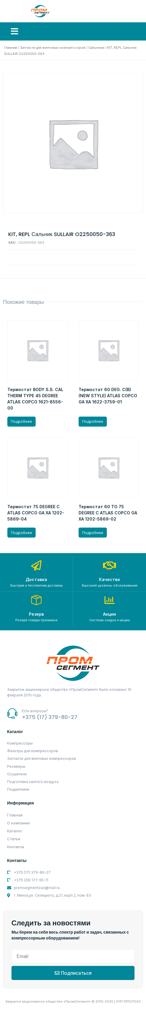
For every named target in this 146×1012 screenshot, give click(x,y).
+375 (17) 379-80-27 (49, 717)
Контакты (15, 846)
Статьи (13, 838)
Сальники (96, 48)
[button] (14, 31)
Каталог (14, 831)
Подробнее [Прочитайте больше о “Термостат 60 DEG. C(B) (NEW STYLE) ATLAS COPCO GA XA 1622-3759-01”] (92, 421)
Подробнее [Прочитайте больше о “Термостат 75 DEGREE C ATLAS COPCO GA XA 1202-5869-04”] (21, 533)
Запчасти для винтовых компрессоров (52, 48)
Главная (10, 48)
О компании (18, 823)
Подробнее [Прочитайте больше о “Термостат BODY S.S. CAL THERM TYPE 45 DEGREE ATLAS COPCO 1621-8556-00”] (21, 421)
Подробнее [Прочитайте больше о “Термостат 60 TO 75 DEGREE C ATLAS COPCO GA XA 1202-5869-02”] (92, 533)
